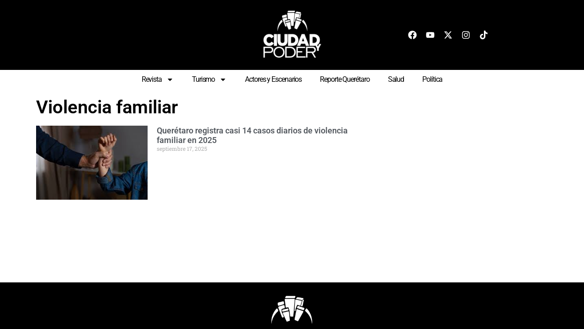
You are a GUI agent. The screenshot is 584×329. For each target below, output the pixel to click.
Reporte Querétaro (344, 79)
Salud (396, 79)
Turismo (209, 79)
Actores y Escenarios (273, 79)
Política (432, 79)
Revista (158, 79)
